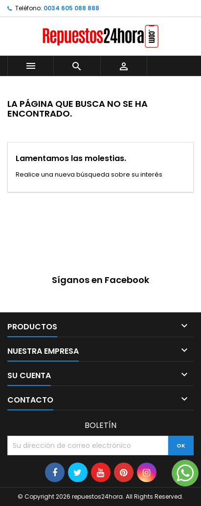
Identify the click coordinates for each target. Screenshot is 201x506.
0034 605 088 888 (71, 8)
